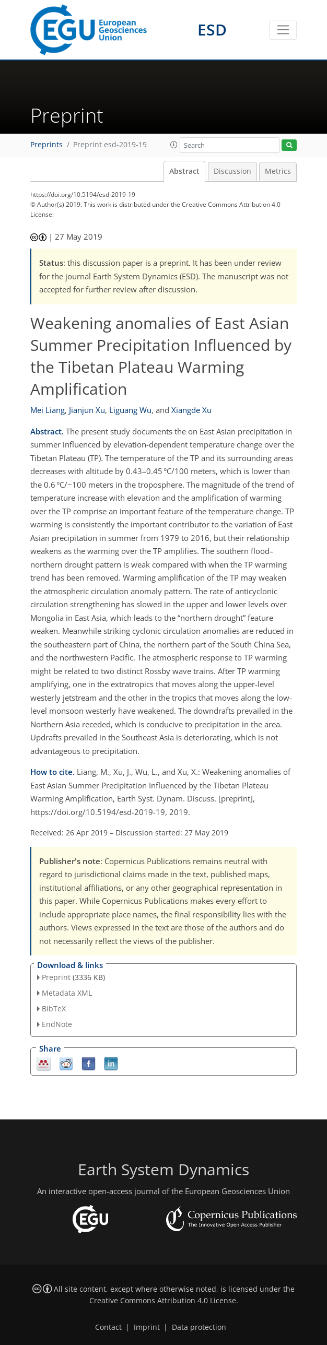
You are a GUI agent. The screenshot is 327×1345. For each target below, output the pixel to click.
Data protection (199, 1327)
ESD (212, 29)
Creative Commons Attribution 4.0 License (162, 1300)
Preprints (46, 144)
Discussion (232, 171)
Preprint (56, 977)
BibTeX (54, 1008)
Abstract (184, 171)
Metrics (278, 171)
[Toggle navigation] (283, 30)
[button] (174, 144)
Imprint (147, 1327)
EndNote (57, 1024)
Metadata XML (67, 993)
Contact (108, 1327)
